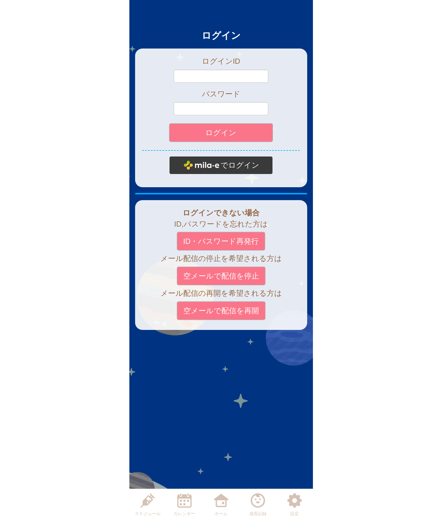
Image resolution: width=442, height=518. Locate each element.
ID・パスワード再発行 (221, 241)
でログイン (240, 165)
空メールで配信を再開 (221, 311)
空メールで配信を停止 (221, 276)
